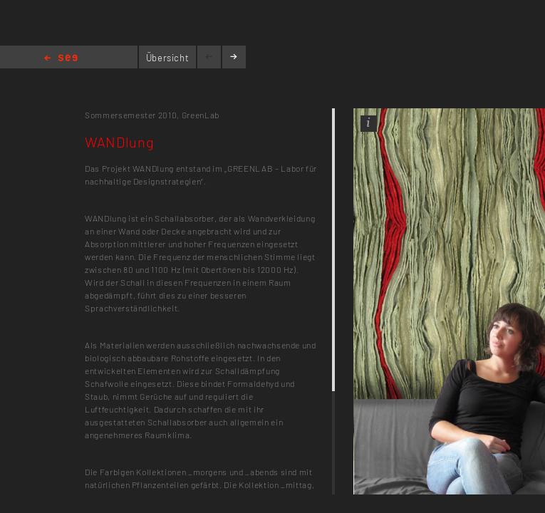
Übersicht (168, 57)
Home (61, 58)
